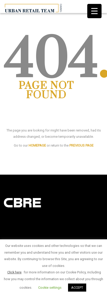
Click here (14, 272)
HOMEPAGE (37, 145)
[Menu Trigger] (94, 11)
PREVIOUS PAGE (81, 145)
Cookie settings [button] (50, 288)
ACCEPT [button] (77, 288)
